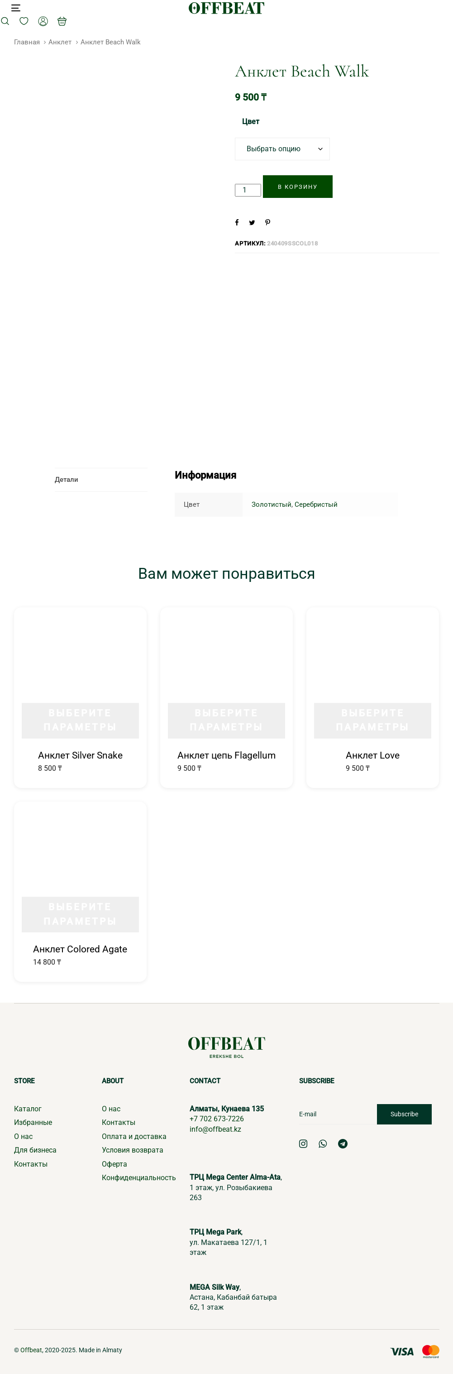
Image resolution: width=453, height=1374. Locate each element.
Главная (27, 42)
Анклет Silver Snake (80, 755)
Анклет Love (373, 755)
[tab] (101, 480)
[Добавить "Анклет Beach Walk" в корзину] (298, 186)
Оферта (114, 1164)
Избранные (33, 1122)
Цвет (250, 121)
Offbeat (31, 1350)
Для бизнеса (35, 1150)
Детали (66, 480)
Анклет (60, 42)
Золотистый (271, 504)
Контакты (31, 1164)
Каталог (28, 1109)
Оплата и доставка (134, 1136)
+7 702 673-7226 (217, 1119)
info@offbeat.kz (215, 1129)
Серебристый (316, 504)
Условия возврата (132, 1150)
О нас (23, 1136)
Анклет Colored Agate (80, 949)
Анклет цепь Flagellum (226, 755)
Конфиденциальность (139, 1177)
